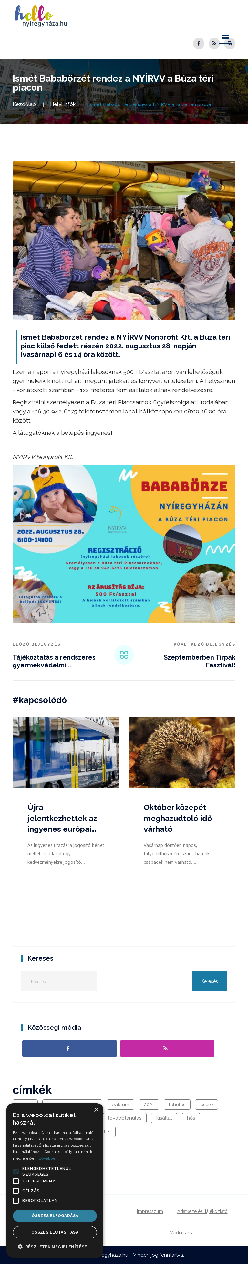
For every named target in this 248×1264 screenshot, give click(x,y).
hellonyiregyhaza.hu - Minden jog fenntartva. (133, 1255)
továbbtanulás (124, 1118)
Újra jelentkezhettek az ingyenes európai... (62, 818)
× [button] (96, 1110)
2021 (149, 1104)
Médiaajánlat (182, 1232)
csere (206, 1104)
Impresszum (150, 1211)
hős (191, 1118)
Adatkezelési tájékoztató (202, 1211)
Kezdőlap (24, 104)
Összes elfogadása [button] (55, 1216)
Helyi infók (63, 104)
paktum (120, 1104)
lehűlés (177, 1104)
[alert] (54, 1180)
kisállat (164, 1118)
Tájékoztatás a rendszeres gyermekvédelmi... (54, 661)
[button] (15, 1171)
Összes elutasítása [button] (54, 1232)
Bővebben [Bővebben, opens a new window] (48, 1158)
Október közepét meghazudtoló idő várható (178, 818)
